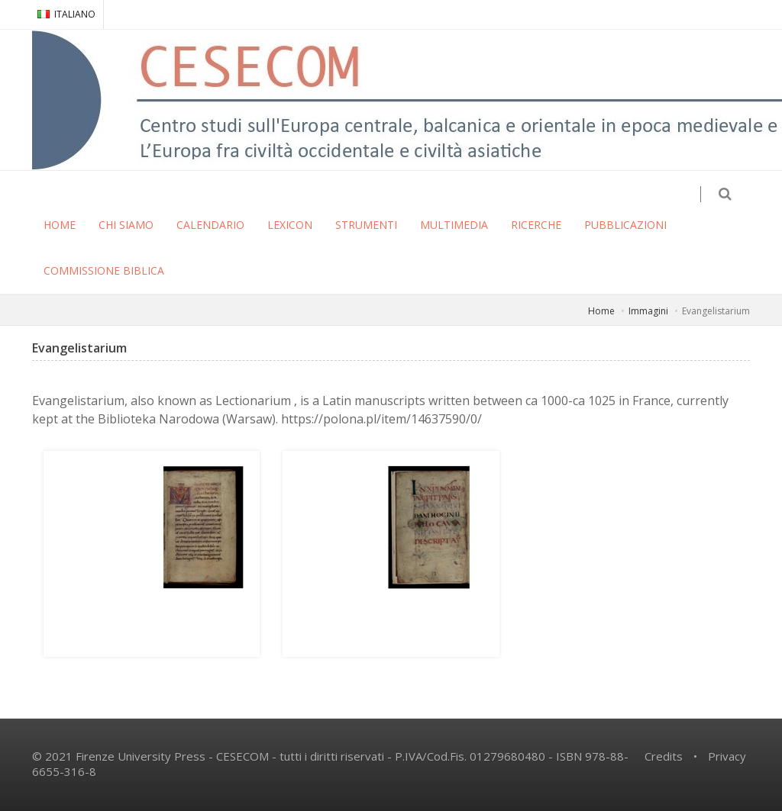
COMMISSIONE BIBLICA (104, 270)
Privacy (727, 756)
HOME (60, 224)
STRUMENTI (366, 224)
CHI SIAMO (126, 224)
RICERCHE (536, 224)
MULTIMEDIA (454, 224)
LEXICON (289, 224)
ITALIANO (66, 14)
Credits (664, 756)
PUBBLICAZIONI (625, 224)
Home (601, 310)
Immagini (648, 310)
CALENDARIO (210, 224)
